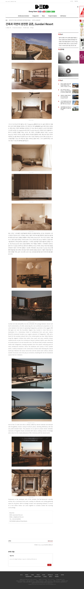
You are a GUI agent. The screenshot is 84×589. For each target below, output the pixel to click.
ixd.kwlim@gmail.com (52, 584)
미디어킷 (56, 574)
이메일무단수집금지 (37, 576)
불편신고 (50, 576)
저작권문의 (57, 576)
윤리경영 (45, 576)
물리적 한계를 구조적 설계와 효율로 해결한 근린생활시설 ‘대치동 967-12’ (68, 37)
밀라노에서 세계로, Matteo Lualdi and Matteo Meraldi (68, 43)
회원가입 (76, 1)
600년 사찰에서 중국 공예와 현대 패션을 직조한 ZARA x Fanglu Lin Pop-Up (68, 39)
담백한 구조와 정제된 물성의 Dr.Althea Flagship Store (68, 41)
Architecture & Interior (23, 16)
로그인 (72, 1)
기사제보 (32, 574)
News (43, 16)
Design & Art (35, 16)
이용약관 (62, 574)
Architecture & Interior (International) (20, 20)
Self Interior (63, 16)
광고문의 (43, 574)
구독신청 (38, 574)
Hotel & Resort (36, 20)
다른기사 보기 (50, 541)
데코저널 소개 (50, 574)
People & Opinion (52, 16)
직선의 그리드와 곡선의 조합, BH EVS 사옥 (67, 45)
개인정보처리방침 (28, 576)
